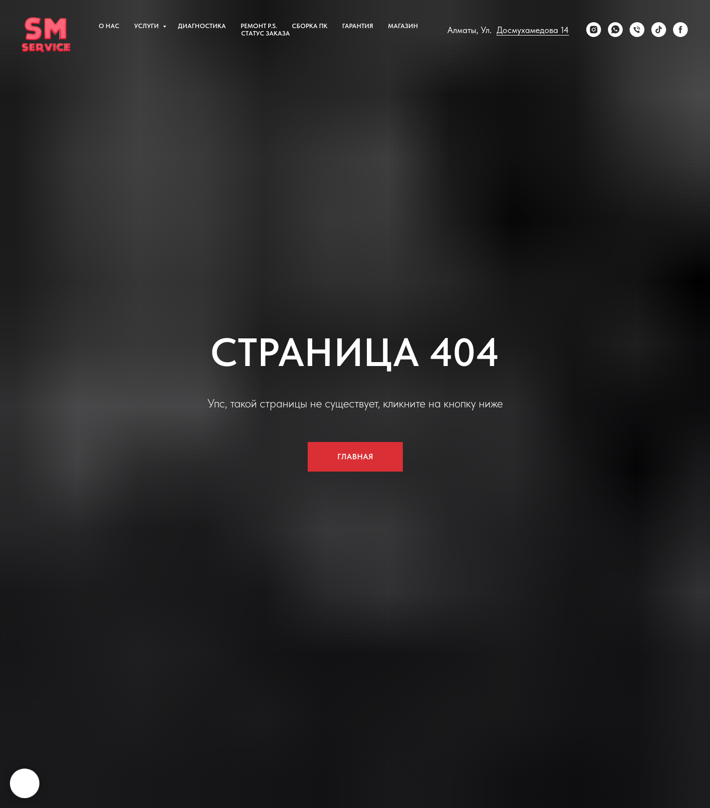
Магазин (403, 26)
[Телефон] (637, 29)
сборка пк (309, 26)
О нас (109, 26)
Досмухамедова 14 (533, 30)
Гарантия (357, 26)
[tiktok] (658, 29)
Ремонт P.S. (259, 26)
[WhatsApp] (615, 29)
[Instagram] (593, 29)
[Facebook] (680, 29)
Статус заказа (265, 33)
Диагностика (202, 26)
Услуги (147, 26)
